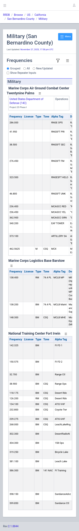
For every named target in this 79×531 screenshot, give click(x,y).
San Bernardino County (20, 18)
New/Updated (44, 68)
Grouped (15, 68)
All (28, 68)
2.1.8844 (13, 526)
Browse (18, 14)
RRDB (6, 14)
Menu (65, 36)
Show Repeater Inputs (23, 72)
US (28, 14)
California (40, 14)
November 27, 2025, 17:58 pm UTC (36, 49)
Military (43, 18)
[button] (74, 5)
